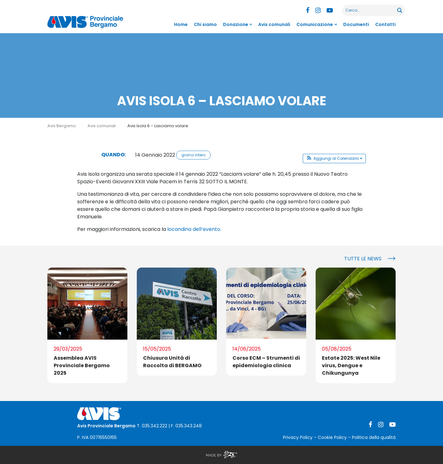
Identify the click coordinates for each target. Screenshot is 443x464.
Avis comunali (274, 24)
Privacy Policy (297, 437)
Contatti (385, 24)
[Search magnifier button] (399, 10)
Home (181, 24)
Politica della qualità (374, 437)
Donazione (235, 24)
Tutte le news (363, 258)
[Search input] (370, 10)
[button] (334, 158)
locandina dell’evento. (194, 229)
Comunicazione (314, 24)
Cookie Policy (332, 437)
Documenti (356, 24)
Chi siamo (205, 24)
